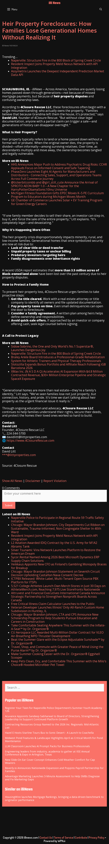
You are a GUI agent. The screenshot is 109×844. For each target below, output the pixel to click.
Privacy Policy (96, 837)
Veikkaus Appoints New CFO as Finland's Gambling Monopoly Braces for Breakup (59, 566)
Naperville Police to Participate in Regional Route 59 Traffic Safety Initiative (57, 519)
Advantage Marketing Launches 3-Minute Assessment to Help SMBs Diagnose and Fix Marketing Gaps (52, 778)
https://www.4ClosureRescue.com (30, 441)
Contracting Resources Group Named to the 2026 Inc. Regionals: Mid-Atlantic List (52, 726)
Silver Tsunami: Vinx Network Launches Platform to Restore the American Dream (56, 552)
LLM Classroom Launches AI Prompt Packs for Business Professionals (47, 746)
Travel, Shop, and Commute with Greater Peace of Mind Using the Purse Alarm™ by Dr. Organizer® (57, 648)
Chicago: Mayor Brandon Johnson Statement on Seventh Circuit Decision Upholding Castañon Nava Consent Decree (55, 573)
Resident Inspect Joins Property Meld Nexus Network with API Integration (54, 65)
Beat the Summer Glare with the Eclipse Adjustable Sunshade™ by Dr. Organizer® (57, 641)
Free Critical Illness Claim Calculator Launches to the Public (53, 604)
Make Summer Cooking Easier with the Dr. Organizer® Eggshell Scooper (55, 655)
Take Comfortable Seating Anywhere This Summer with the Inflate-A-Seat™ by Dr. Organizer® (58, 627)
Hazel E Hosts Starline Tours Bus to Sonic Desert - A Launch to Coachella (49, 732)
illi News (54, 3)
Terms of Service (63, 837)
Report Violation (54, 481)
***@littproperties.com (19, 455)
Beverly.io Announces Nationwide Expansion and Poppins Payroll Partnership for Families (54, 769)
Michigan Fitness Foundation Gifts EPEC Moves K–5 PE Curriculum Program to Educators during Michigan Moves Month (57, 195)
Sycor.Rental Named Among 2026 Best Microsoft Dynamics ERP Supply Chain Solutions (55, 559)
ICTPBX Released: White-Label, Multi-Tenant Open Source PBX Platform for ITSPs (54, 580)
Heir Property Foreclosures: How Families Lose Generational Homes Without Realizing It (49, 30)
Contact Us (46, 837)
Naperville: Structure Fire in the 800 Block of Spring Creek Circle (56, 60)
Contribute (81, 837)
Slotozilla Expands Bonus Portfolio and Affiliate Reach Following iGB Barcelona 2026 (58, 366)
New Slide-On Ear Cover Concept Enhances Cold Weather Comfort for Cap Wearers (50, 761)
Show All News (12, 481)
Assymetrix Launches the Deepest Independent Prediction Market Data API (57, 73)
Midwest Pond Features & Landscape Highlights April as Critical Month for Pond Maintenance (54, 739)
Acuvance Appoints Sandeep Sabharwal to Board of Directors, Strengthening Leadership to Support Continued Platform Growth (52, 717)
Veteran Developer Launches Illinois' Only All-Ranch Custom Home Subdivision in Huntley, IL (57, 609)
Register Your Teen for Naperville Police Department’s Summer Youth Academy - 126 (54, 709)
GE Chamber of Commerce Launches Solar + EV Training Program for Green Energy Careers (56, 202)
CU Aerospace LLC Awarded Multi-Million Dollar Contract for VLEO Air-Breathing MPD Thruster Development (57, 634)
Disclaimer (32, 481)
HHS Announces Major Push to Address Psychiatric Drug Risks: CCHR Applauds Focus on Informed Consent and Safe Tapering (59, 166)
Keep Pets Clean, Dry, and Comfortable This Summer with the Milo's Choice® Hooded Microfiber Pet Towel (58, 663)
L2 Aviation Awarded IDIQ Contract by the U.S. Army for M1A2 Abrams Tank (54, 544)
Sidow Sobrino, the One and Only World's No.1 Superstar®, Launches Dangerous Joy (52, 348)
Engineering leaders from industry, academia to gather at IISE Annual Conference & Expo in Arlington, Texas (47, 753)
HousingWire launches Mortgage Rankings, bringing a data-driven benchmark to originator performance (54, 798)
